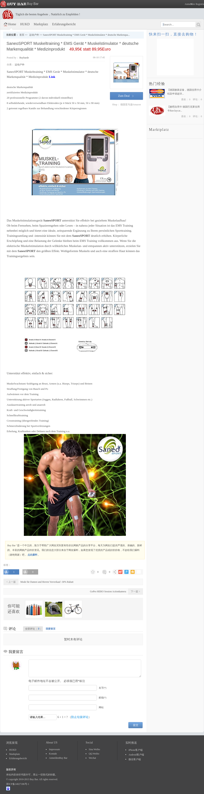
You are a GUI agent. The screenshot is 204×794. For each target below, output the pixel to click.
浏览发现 (12, 742)
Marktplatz (41, 24)
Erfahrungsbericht (64, 24)
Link (52, 76)
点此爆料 (32, 554)
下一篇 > (135, 591)
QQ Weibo (94, 753)
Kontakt (53, 753)
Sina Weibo (94, 749)
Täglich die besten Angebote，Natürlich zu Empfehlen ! (48, 14)
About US (51, 742)
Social (89, 742)
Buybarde (24, 57)
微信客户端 (135, 759)
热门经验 (157, 84)
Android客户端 (136, 754)
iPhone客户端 (136, 750)
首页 (21, 34)
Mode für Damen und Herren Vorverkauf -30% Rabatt (46, 581)
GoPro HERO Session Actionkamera (108, 591)
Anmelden (189, 4)
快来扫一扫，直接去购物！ (173, 34)
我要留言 (50, 628)
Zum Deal (124, 95)
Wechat (92, 758)
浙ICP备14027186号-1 (17, 784)
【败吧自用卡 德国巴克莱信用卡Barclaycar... (183, 108)
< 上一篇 (11, 581)
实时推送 (131, 742)
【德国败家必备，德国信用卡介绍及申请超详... (184, 91)
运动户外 (34, 34)
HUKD (25, 24)
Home (12, 24)
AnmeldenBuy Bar (58, 758)
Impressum (54, 749)
